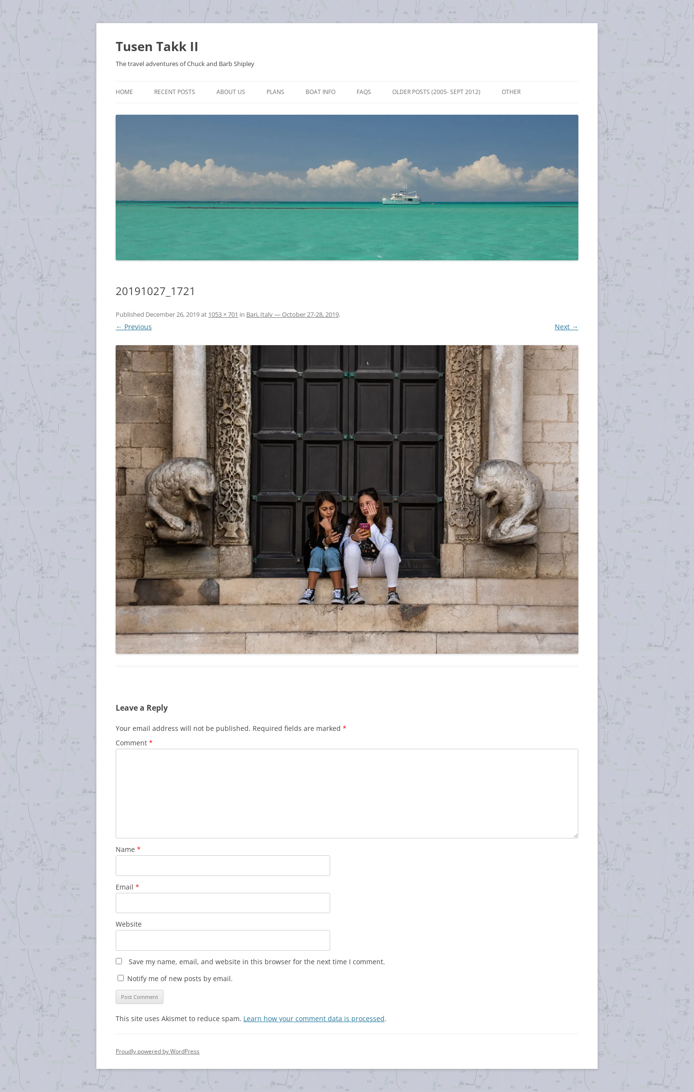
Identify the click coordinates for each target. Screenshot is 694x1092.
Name (128, 849)
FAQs (364, 92)
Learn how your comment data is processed (314, 1018)
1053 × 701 (223, 314)
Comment (134, 742)
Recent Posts (174, 92)
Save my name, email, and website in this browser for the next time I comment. (257, 961)
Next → (566, 326)
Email (127, 886)
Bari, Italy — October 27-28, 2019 (292, 314)
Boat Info (320, 92)
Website (129, 924)
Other (511, 92)
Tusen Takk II (157, 46)
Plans (275, 92)
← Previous (134, 326)
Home (124, 92)
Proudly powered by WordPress (158, 1051)
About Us (230, 92)
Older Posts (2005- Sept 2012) (436, 92)
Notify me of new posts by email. (180, 978)
